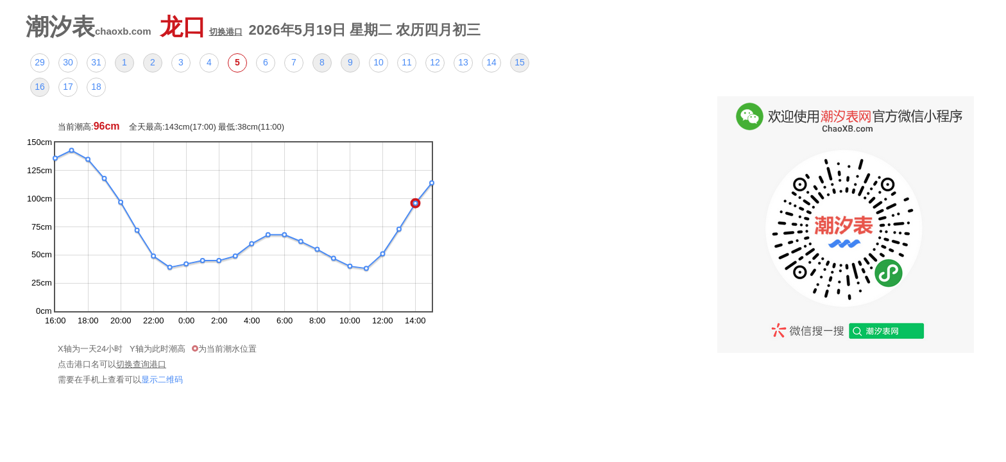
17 (68, 86)
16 (40, 86)
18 (96, 86)
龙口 (201, 26)
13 (463, 62)
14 (491, 62)
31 (96, 62)
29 (40, 62)
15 (520, 62)
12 (435, 62)
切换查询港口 (141, 364)
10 (378, 62)
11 (407, 62)
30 (68, 62)
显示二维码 (162, 379)
